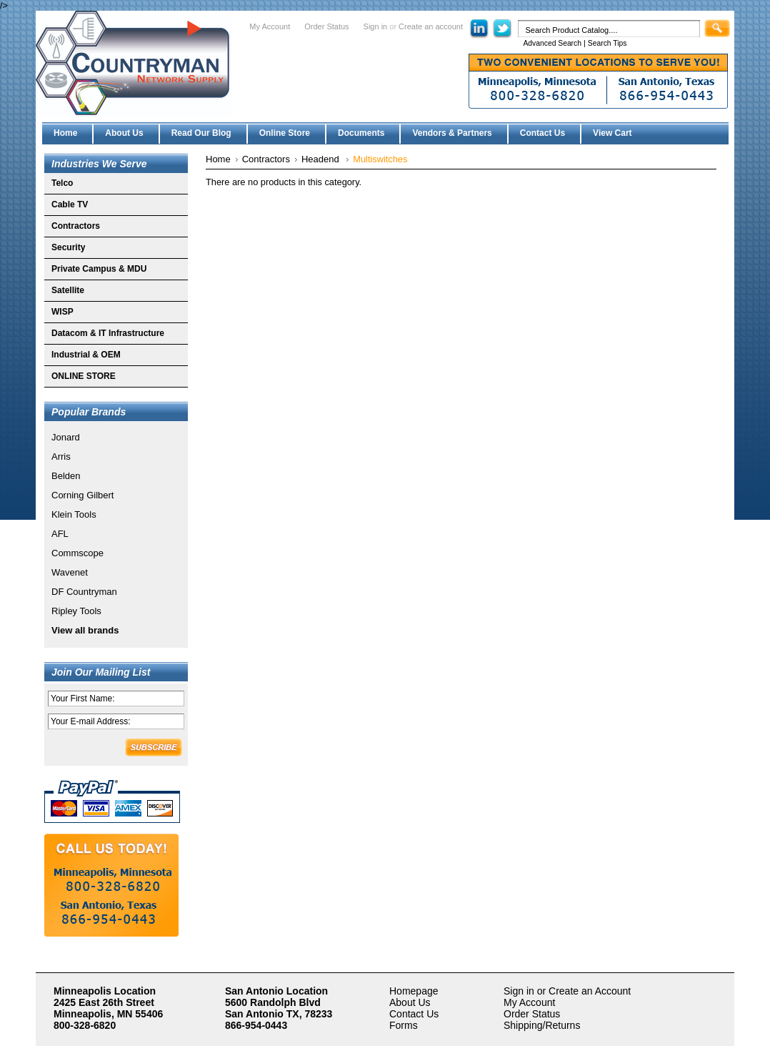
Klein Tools (73, 514)
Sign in (376, 26)
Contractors (75, 226)
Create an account (431, 26)
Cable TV (69, 204)
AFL (60, 533)
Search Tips (607, 43)
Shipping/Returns (542, 1025)
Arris (61, 456)
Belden (65, 475)
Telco (62, 183)
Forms (403, 1025)
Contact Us (414, 1014)
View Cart (612, 133)
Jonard (65, 437)
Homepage (414, 991)
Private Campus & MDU (98, 269)
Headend (321, 159)
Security (68, 247)
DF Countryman (84, 591)
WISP (62, 312)
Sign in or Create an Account (567, 991)
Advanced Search (552, 43)
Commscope (77, 553)
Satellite (67, 290)
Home (218, 159)
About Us (410, 1002)
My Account (269, 26)
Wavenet (69, 572)
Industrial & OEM (86, 355)
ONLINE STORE (83, 376)
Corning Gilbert (82, 495)
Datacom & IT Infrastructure (107, 333)
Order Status (326, 26)
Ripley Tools (76, 611)
